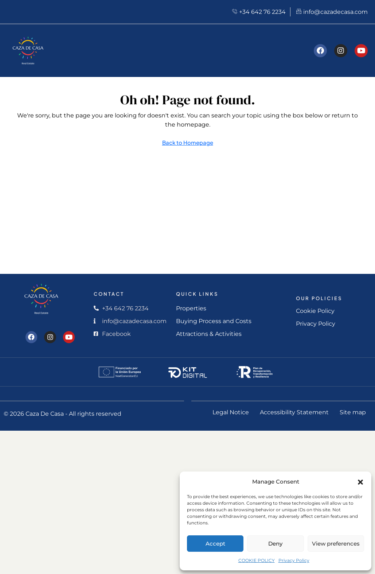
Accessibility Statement (294, 412)
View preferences (336, 543)
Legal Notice (230, 412)
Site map (353, 412)
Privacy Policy (293, 560)
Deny (275, 543)
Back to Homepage (187, 142)
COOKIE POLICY (256, 560)
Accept (215, 543)
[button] (360, 481)
